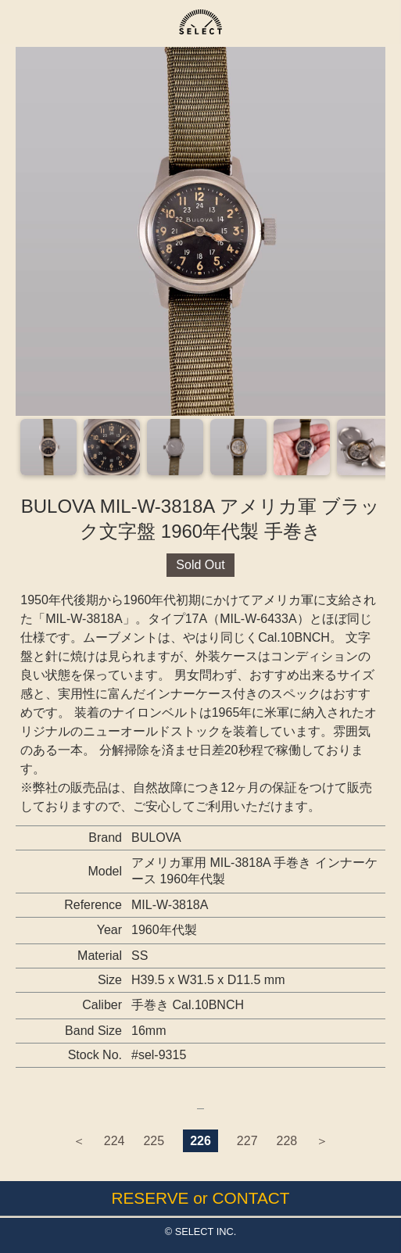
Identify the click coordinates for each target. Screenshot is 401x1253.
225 (153, 1140)
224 (114, 1140)
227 (247, 1140)
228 (287, 1140)
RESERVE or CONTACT (200, 1198)
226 (200, 1140)
